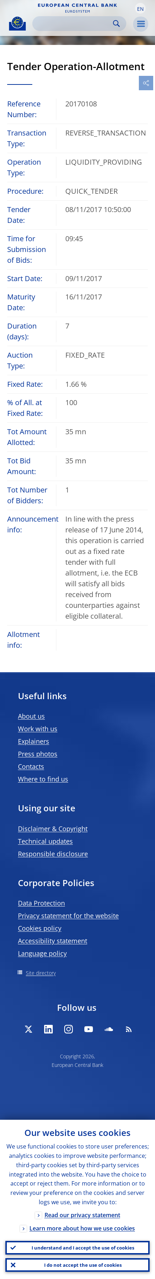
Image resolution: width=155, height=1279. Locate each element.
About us (31, 716)
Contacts (31, 766)
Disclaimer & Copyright (53, 828)
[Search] (74, 23)
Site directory (41, 972)
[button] (140, 8)
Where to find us (43, 779)
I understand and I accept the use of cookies (83, 1247)
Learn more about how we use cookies (82, 1228)
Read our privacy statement (82, 1215)
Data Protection (41, 903)
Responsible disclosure (53, 853)
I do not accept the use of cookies (83, 1265)
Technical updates (45, 841)
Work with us (37, 728)
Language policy (42, 953)
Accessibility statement (52, 940)
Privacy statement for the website (68, 915)
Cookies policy (39, 928)
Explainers (33, 741)
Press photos (37, 753)
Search (116, 23)
